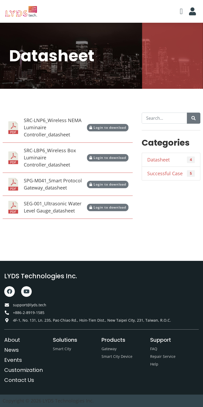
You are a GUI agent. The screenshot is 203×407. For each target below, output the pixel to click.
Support (160, 340)
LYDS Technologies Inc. (40, 276)
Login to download (107, 127)
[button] (181, 11)
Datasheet (171, 159)
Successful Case (171, 173)
